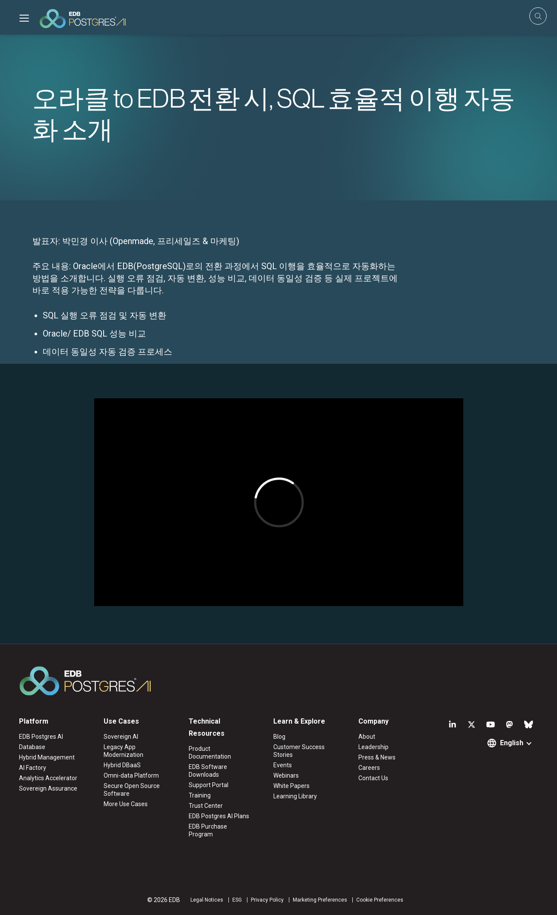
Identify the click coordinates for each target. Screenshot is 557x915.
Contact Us (373, 778)
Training (200, 795)
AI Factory (32, 767)
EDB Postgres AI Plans (219, 816)
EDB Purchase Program (208, 830)
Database (32, 746)
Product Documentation (210, 752)
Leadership (373, 746)
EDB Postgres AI (41, 736)
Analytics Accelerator (48, 778)
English (511, 743)
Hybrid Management (47, 757)
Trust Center (206, 805)
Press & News (377, 757)
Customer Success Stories (299, 750)
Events (282, 765)
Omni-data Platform (131, 775)
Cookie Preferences (379, 900)
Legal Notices (206, 900)
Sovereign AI (121, 736)
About (366, 736)
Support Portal (208, 785)
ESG (237, 900)
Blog (279, 736)
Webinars (286, 775)
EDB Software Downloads (208, 770)
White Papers (291, 785)
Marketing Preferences (320, 900)
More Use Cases (126, 804)
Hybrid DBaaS (122, 765)
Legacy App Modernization (123, 750)
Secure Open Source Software (132, 789)
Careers (369, 767)
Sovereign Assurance (48, 788)
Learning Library (295, 796)
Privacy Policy (267, 900)
